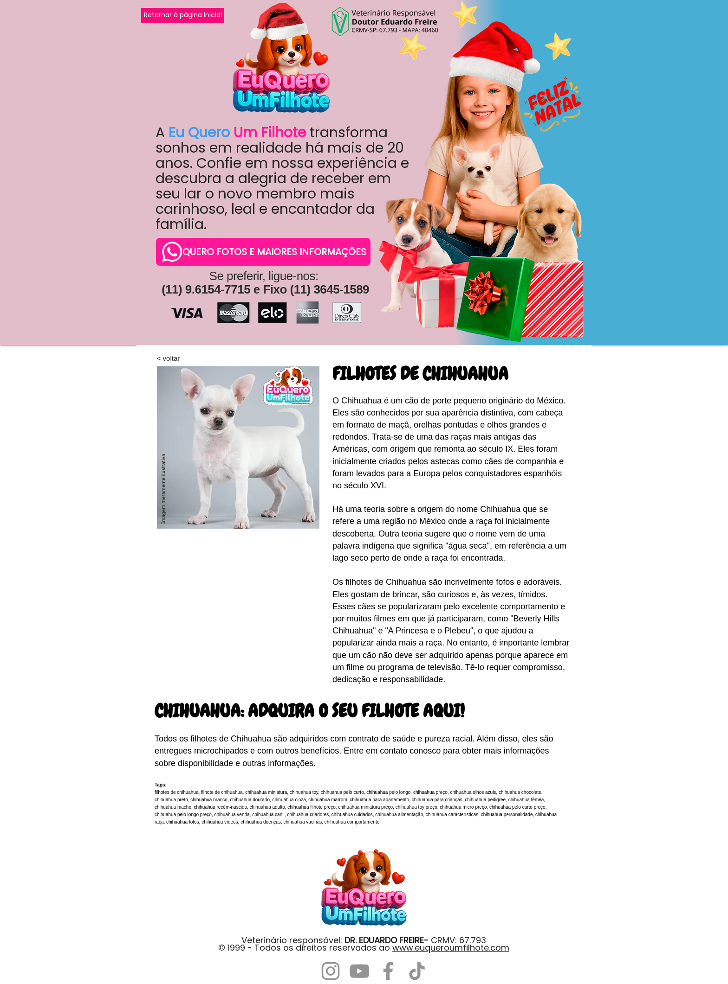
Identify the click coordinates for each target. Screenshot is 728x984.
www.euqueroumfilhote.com (450, 947)
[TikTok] (417, 971)
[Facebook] (388, 971)
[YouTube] (359, 971)
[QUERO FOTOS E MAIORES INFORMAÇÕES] (263, 252)
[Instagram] (330, 971)
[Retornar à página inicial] (182, 15)
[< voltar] (168, 358)
